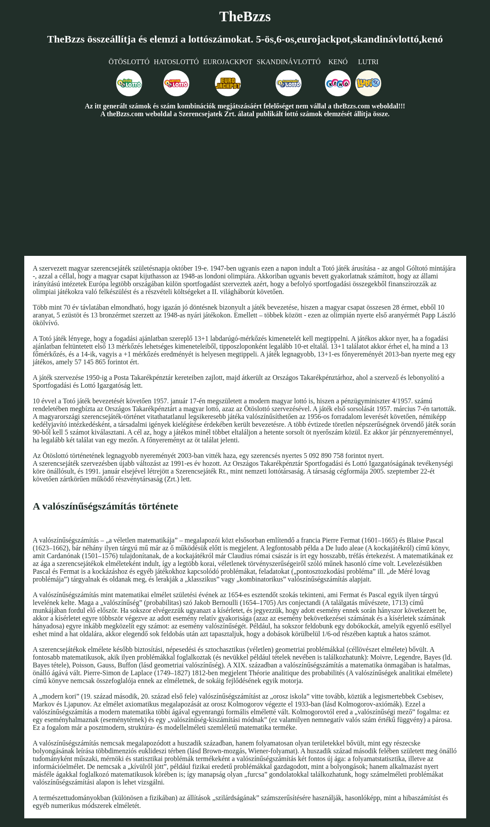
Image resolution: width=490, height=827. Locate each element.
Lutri (368, 61)
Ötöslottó (129, 61)
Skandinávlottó (289, 61)
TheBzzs (245, 16)
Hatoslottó (176, 61)
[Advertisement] (245, 186)
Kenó (337, 61)
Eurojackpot (228, 61)
